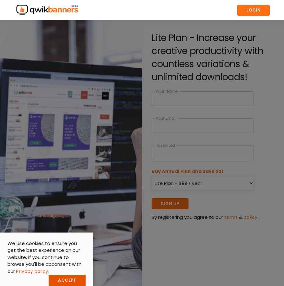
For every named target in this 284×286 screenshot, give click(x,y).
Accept (67, 280)
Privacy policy (32, 271)
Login (253, 10)
